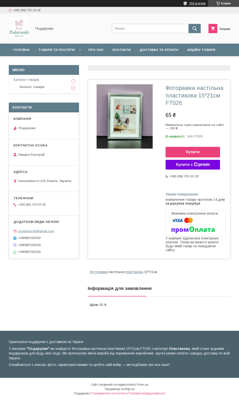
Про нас (96, 50)
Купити (193, 152)
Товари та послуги (56, 50)
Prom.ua (142, 384)
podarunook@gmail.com (36, 231)
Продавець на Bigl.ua (119, 389)
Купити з (192, 164)
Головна (21, 50)
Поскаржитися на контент (108, 393)
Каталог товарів (26, 80)
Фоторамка (99, 272)
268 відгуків (197, 3)
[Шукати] (195, 28)
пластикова (134, 272)
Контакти (121, 50)
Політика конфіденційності (146, 393)
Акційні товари (201, 50)
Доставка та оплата (158, 50)
